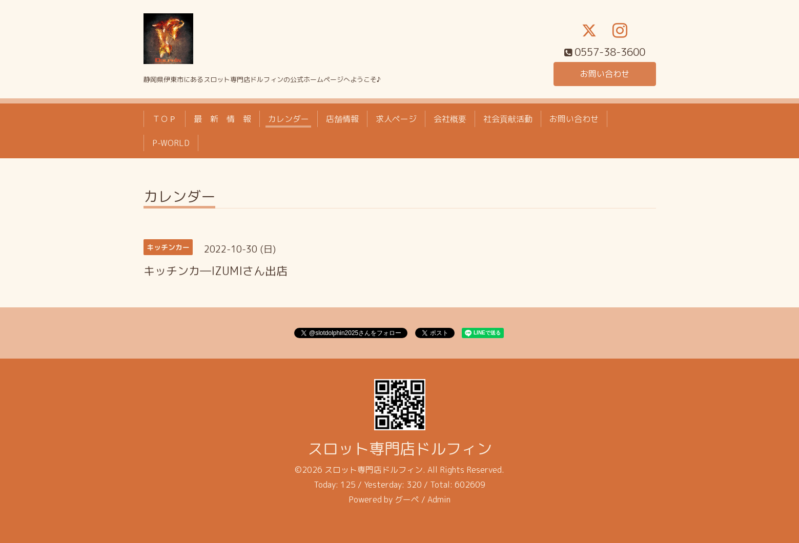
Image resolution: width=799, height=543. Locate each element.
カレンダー (288, 118)
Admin (438, 499)
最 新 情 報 (222, 118)
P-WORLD (171, 143)
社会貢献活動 (507, 118)
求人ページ (396, 118)
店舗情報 (342, 118)
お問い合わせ (604, 73)
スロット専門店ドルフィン (400, 449)
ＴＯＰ (164, 118)
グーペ (407, 499)
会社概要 (450, 118)
